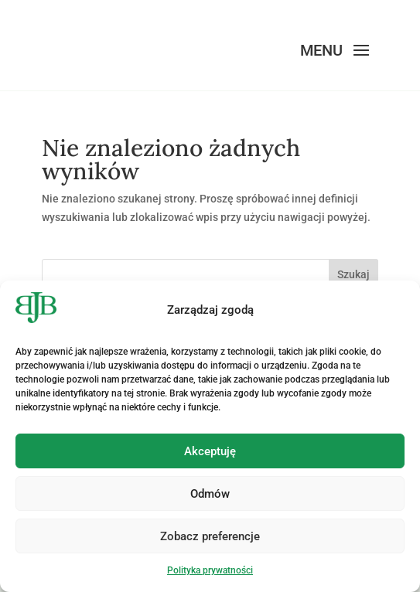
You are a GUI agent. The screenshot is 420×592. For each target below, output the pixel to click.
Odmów (210, 494)
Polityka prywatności (210, 570)
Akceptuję (210, 451)
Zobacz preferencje (210, 536)
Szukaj (353, 274)
